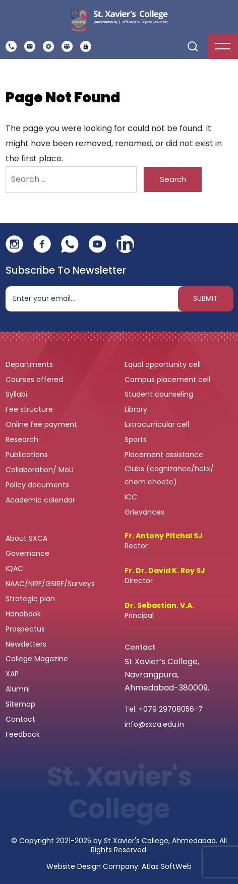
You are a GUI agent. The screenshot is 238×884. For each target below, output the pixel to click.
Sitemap (20, 704)
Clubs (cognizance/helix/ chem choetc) (169, 475)
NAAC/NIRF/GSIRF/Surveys (50, 584)
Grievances (144, 512)
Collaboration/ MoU (41, 470)
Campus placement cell (168, 379)
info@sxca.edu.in (154, 724)
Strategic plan (31, 599)
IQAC (15, 568)
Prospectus (25, 629)
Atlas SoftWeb (167, 866)
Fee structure (30, 409)
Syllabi (17, 394)
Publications (28, 455)
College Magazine (38, 659)
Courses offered (35, 379)
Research (22, 439)
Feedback (24, 734)
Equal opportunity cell (164, 364)
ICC (131, 497)
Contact (20, 719)
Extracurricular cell (158, 424)
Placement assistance (165, 455)
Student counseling (160, 394)
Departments (30, 364)
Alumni (18, 689)
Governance (28, 553)
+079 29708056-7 (171, 709)
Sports (136, 439)
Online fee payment (42, 424)
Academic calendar (41, 500)
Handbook (23, 614)
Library (137, 409)
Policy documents (38, 485)
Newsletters (26, 644)
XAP (12, 674)
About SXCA (26, 538)
